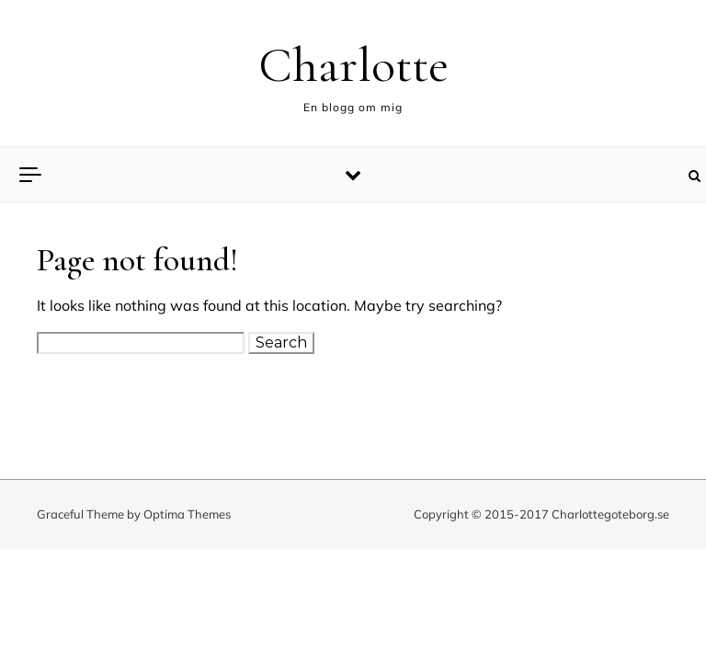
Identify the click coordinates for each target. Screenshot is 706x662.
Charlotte (353, 65)
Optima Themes (187, 514)
